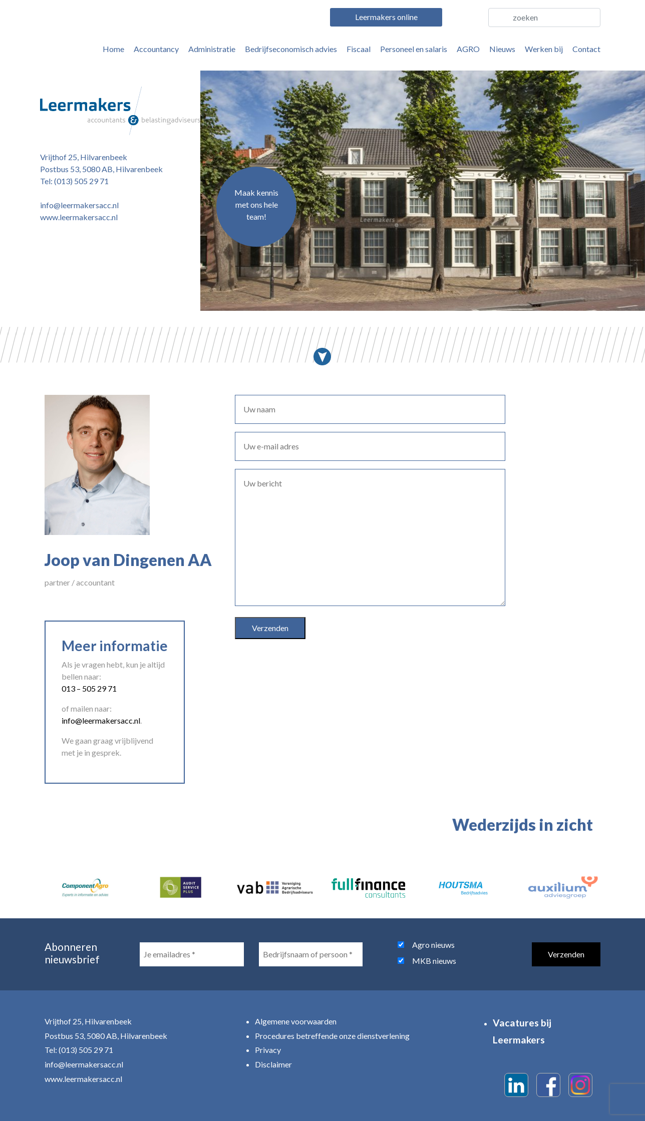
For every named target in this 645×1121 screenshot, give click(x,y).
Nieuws (502, 49)
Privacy (268, 1049)
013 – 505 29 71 (89, 688)
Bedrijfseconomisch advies (291, 49)
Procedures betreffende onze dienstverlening (332, 1035)
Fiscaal (359, 49)
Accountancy (156, 49)
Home (113, 49)
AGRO (468, 49)
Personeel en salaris (413, 49)
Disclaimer (273, 1064)
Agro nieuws (433, 944)
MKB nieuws (434, 960)
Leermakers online (386, 17)
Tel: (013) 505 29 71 (74, 181)
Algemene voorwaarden (296, 1021)
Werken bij (544, 49)
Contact (586, 49)
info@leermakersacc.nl (79, 205)
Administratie (211, 49)
